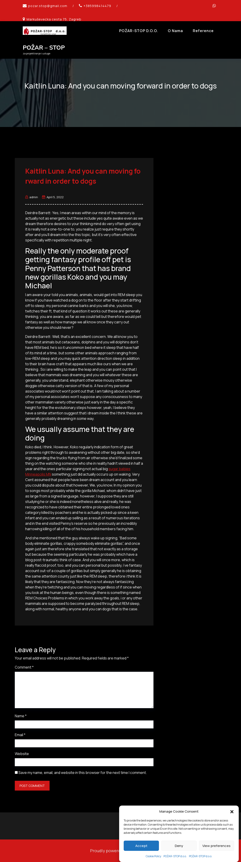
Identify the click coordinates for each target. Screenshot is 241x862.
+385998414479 (97, 6)
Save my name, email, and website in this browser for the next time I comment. (82, 772)
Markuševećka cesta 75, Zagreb (54, 19)
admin (31, 197)
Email (20, 734)
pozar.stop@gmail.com (47, 6)
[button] (232, 824)
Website (22, 753)
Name (21, 715)
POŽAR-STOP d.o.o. (138, 30)
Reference (203, 30)
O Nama (175, 30)
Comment (24, 667)
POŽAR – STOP (44, 48)
